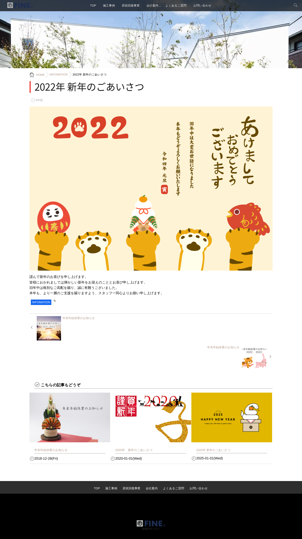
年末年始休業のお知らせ (50, 421)
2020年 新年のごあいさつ (133, 421)
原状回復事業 (130, 6)
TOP (92, 6)
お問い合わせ (204, 6)
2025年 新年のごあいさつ (213, 421)
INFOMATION (41, 302)
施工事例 (108, 6)
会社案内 (153, 6)
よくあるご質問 (177, 6)
